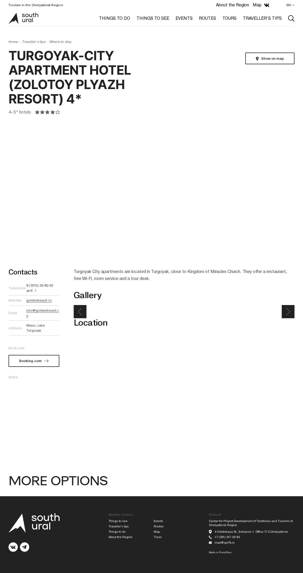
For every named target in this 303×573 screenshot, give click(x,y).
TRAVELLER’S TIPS (262, 18)
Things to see (118, 521)
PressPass (225, 552)
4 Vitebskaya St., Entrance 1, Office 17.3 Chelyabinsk (251, 532)
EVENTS (184, 18)
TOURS (229, 18)
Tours (158, 537)
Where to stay (60, 42)
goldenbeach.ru (39, 300)
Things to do (117, 532)
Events (158, 521)
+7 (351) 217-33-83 (227, 537)
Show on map (272, 59)
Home (13, 42)
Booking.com (30, 361)
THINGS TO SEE (152, 18)
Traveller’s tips (34, 42)
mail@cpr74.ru (225, 542)
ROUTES (207, 18)
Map (257, 4)
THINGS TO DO (114, 18)
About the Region (232, 4)
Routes (159, 526)
